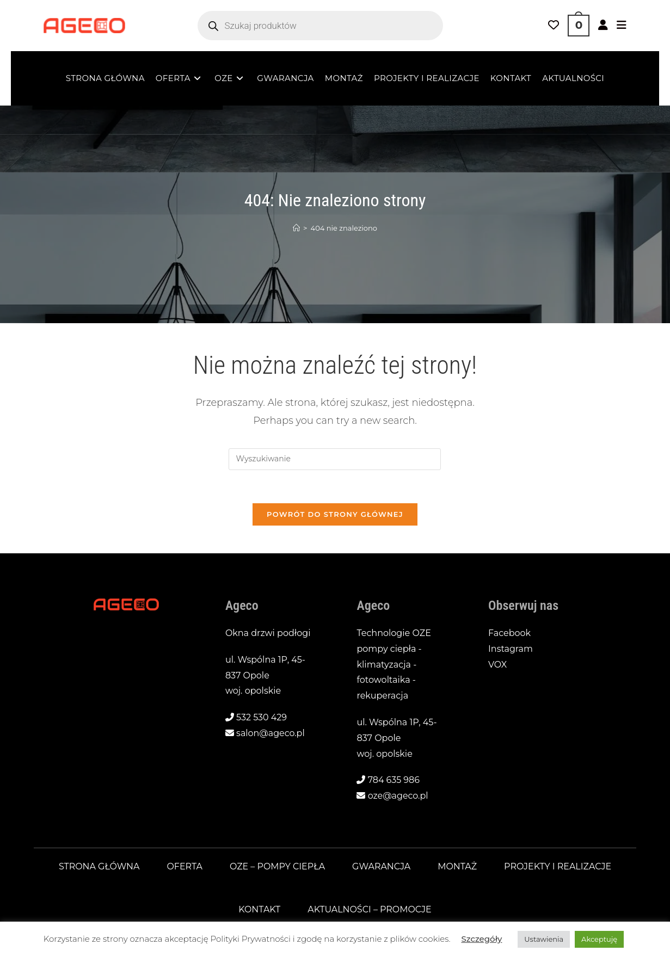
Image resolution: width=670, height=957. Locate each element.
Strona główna (98, 867)
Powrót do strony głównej (335, 514)
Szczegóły (481, 939)
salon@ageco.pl (270, 733)
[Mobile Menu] (621, 25)
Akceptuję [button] (599, 939)
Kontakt (259, 909)
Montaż (457, 867)
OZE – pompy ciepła (277, 867)
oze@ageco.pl (398, 796)
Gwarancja (381, 867)
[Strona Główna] (296, 228)
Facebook (509, 633)
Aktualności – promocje (370, 909)
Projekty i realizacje (558, 867)
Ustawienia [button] (543, 939)
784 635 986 (394, 780)
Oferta (184, 867)
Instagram (510, 649)
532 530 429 (261, 718)
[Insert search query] (335, 459)
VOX (497, 664)
